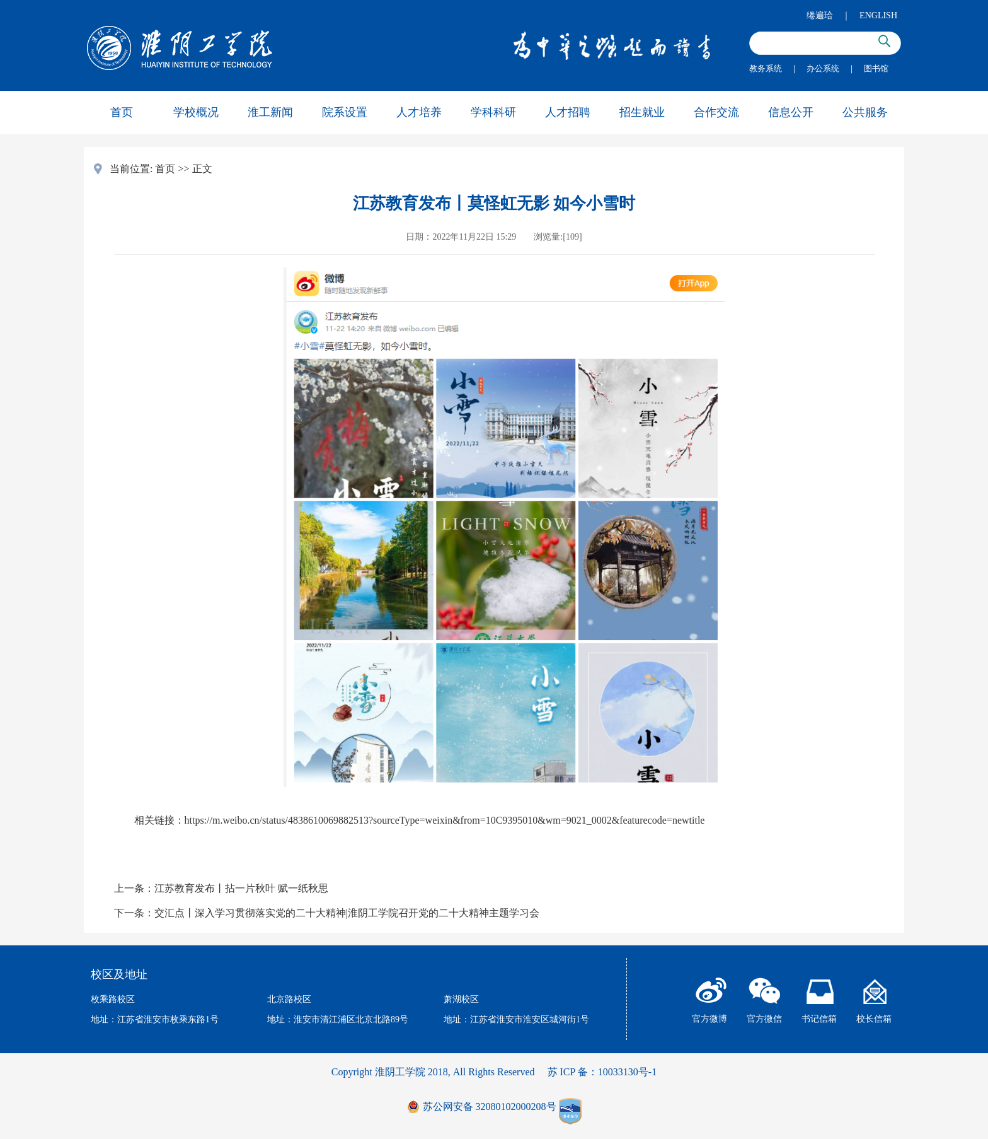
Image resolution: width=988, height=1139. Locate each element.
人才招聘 (567, 112)
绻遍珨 (820, 15)
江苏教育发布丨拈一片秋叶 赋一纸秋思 (241, 888)
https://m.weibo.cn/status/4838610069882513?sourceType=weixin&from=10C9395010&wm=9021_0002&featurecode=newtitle (445, 820)
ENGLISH (878, 15)
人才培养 (419, 112)
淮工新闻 (270, 112)
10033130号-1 (627, 1071)
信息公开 (790, 112)
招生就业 (642, 112)
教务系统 (765, 68)
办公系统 (823, 68)
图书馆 (876, 68)
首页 (121, 112)
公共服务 (865, 112)
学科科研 (493, 112)
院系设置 (344, 112)
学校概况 (196, 112)
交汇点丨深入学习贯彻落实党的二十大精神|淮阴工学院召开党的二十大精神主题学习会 (346, 913)
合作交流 (716, 112)
